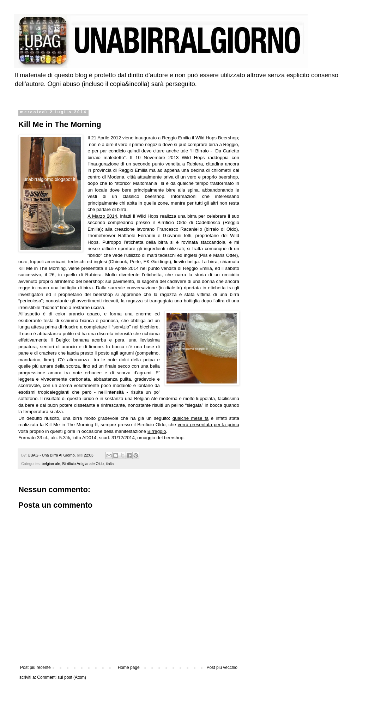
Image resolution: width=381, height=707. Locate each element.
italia (110, 463)
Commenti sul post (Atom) (61, 677)
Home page (129, 667)
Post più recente (35, 667)
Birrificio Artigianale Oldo (83, 463)
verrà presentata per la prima (208, 424)
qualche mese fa (190, 418)
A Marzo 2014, (102, 216)
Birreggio (156, 431)
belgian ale (51, 463)
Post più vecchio (222, 667)
